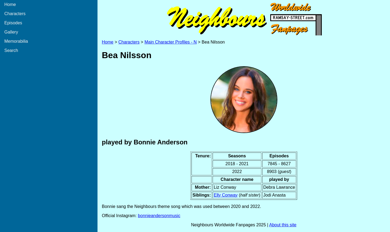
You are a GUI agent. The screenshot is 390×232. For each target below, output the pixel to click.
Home (10, 4)
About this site (283, 225)
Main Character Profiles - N (170, 42)
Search (11, 50)
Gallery (11, 32)
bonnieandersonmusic (159, 215)
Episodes (13, 23)
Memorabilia (16, 41)
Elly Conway (226, 195)
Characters (14, 13)
